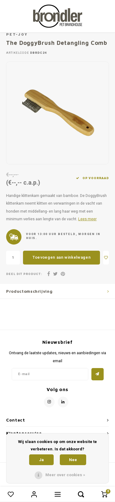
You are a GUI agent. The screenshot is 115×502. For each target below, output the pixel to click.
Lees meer (87, 219)
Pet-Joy (17, 34)
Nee (73, 460)
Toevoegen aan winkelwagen (61, 257)
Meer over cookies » (65, 475)
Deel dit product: (24, 274)
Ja (41, 460)
